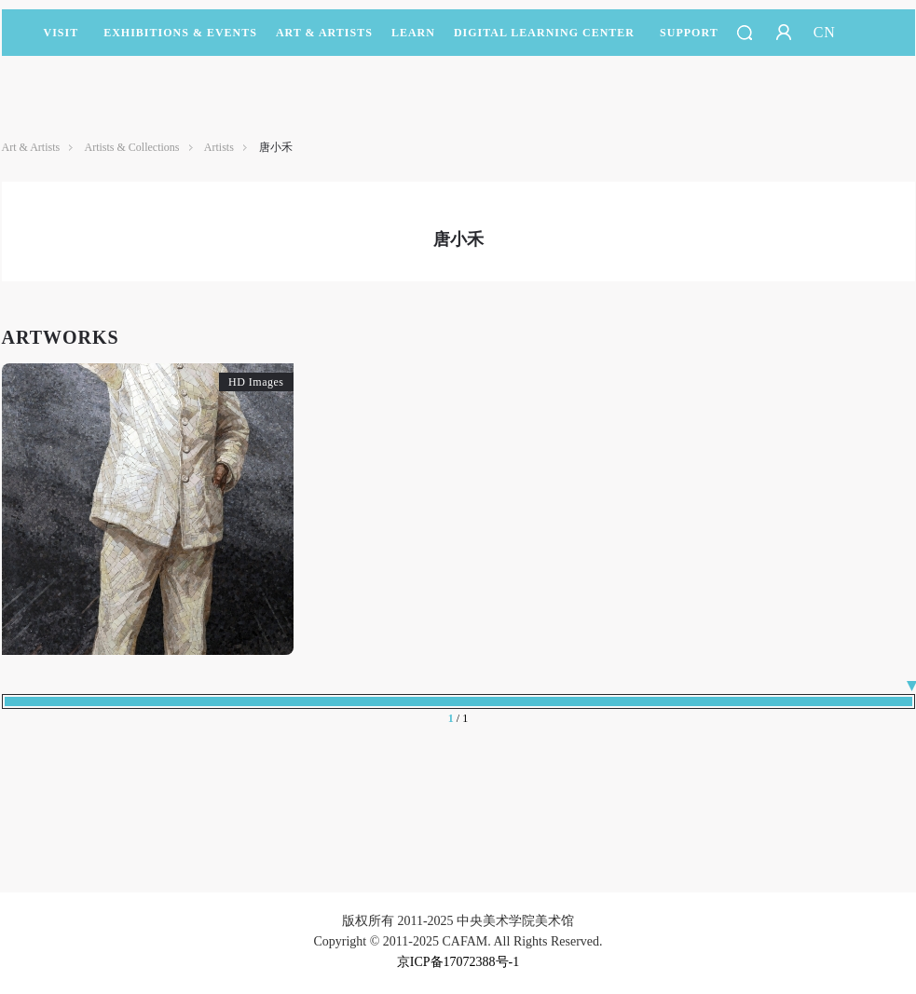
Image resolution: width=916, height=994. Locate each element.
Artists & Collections (132, 147)
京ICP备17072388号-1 (458, 962)
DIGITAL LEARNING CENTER (544, 32)
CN (824, 32)
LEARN (413, 41)
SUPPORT (689, 41)
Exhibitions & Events (180, 41)
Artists (219, 147)
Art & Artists (324, 41)
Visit (61, 32)
